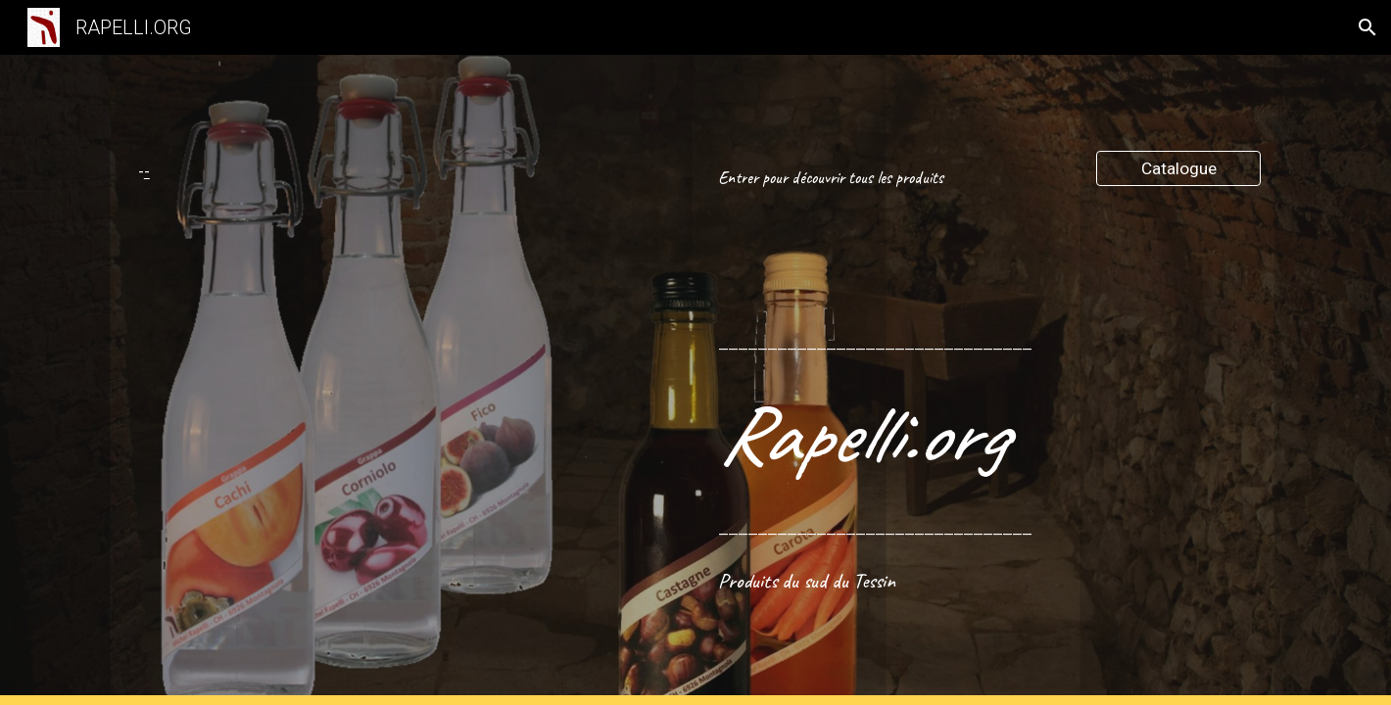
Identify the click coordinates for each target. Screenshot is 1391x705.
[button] (1367, 27)
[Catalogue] (1178, 169)
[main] (164, 172)
